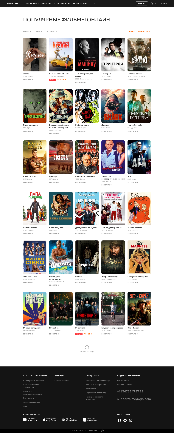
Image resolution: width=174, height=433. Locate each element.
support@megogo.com (134, 399)
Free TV (142, 3)
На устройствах (92, 376)
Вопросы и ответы (125, 384)
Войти (164, 3)
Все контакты (123, 380)
